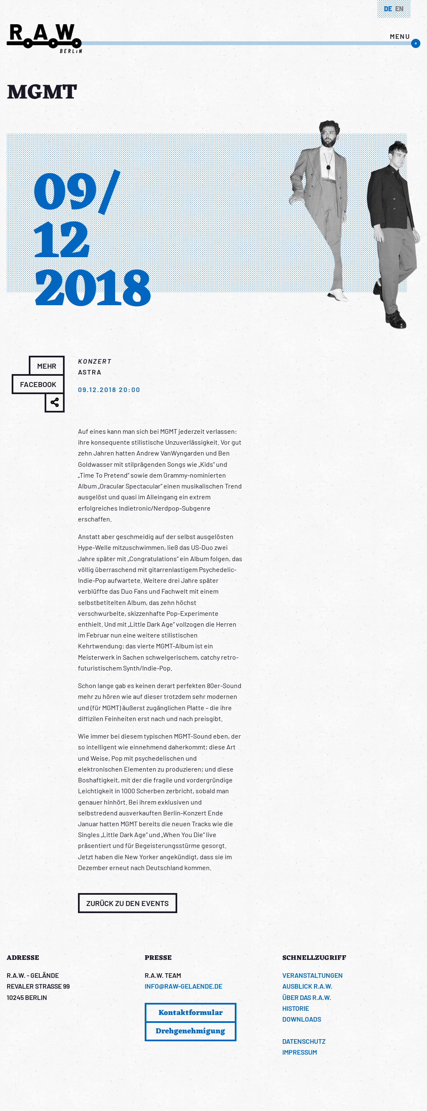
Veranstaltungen (312, 975)
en (399, 9)
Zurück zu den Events (127, 903)
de (388, 9)
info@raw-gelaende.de (183, 986)
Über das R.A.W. (306, 997)
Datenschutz (304, 1041)
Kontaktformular (190, 1013)
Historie (295, 1008)
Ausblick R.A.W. (307, 986)
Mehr (46, 365)
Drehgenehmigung (190, 1031)
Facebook (38, 384)
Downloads (301, 1019)
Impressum (299, 1052)
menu (400, 36)
